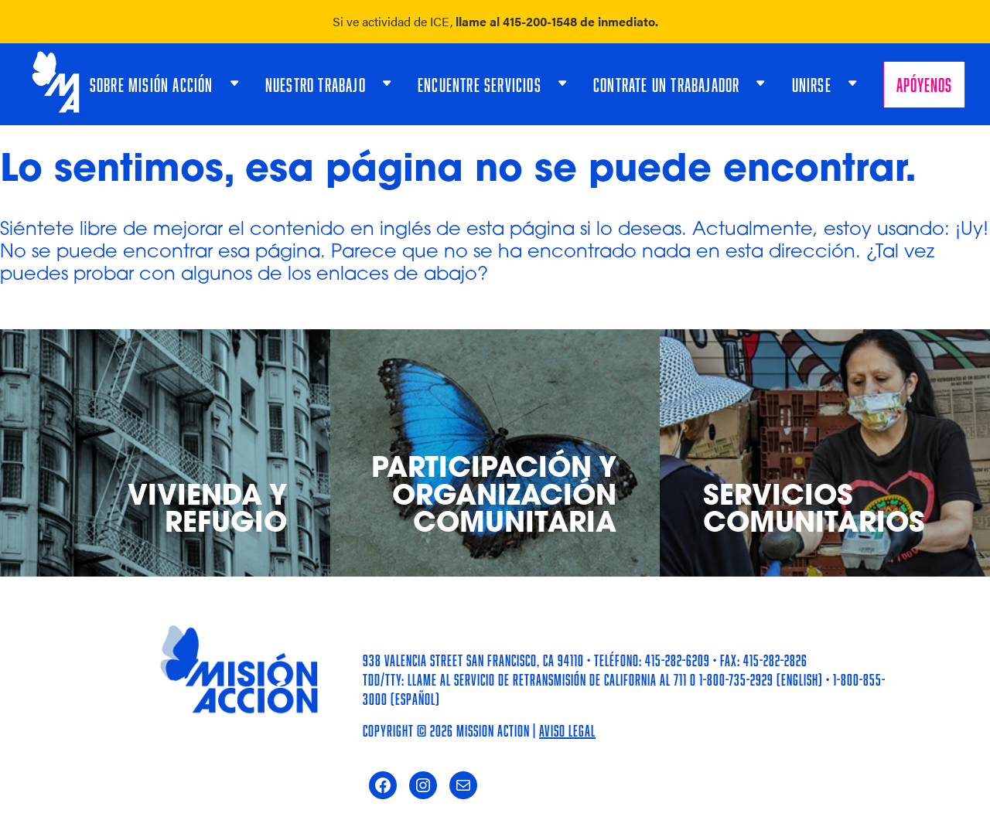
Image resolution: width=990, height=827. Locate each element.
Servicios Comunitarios (814, 511)
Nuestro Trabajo (315, 84)
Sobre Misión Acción (151, 84)
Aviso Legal (567, 730)
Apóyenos (924, 84)
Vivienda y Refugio (207, 511)
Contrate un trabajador (666, 84)
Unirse (811, 84)
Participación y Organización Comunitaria (493, 497)
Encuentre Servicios (479, 84)
